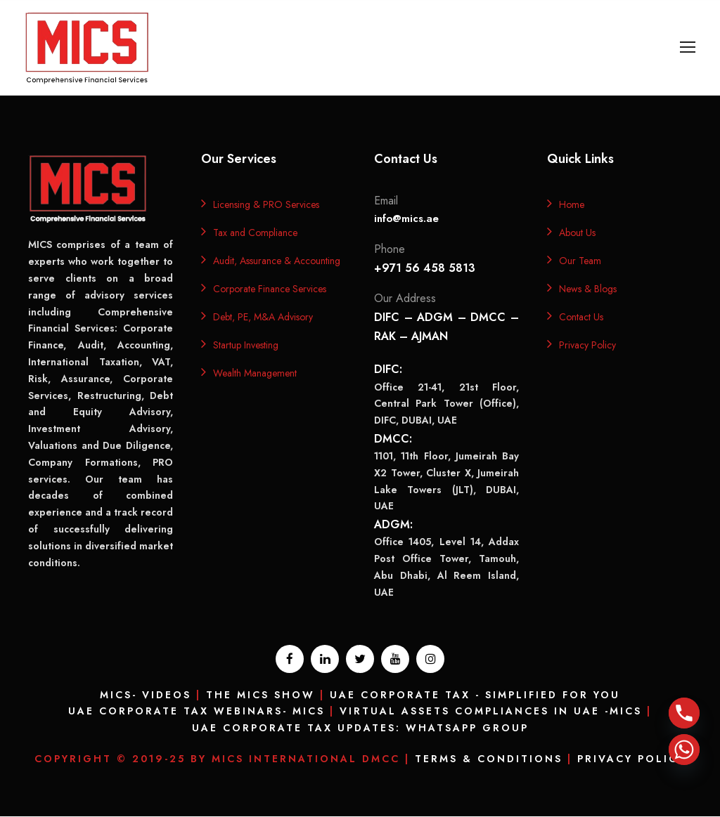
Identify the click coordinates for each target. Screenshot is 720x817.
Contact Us (581, 318)
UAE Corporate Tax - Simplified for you (475, 695)
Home (571, 205)
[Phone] (684, 713)
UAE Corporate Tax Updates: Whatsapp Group (360, 729)
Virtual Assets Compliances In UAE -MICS (491, 712)
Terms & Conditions (488, 759)
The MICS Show (260, 695)
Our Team (580, 261)
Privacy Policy (587, 346)
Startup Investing (245, 346)
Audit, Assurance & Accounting (276, 261)
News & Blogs (588, 289)
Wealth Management (255, 374)
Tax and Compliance (255, 233)
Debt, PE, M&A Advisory (263, 318)
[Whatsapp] (684, 749)
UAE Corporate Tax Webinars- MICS (196, 712)
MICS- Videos (145, 695)
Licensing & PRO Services (266, 205)
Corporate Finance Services (269, 289)
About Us (577, 233)
